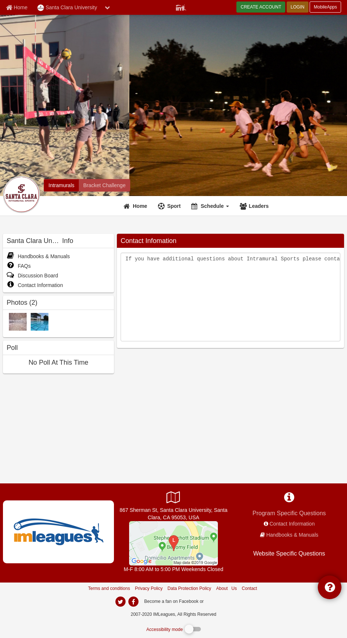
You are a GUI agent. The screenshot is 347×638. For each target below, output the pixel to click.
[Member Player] (181, 6)
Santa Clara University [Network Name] (67, 7)
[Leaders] (255, 206)
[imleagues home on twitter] (120, 602)
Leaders (259, 206)
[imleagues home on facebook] (133, 602)
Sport (174, 206)
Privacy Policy (149, 588)
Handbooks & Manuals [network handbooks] (292, 535)
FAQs (19, 266)
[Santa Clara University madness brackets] (104, 185)
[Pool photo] (39, 321)
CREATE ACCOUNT (260, 7)
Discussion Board (32, 276)
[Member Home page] (16, 7)
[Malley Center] (173, 543)
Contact (249, 588)
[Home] (136, 206)
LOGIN (297, 7)
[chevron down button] (107, 7)
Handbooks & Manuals (38, 256)
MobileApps (325, 7)
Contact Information (35, 285)
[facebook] (220, 601)
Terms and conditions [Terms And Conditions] (109, 588)
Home (140, 206)
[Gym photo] (18, 321)
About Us (226, 588)
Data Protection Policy (189, 588)
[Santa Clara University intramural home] (61, 185)
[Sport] (170, 206)
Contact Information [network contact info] (292, 524)
